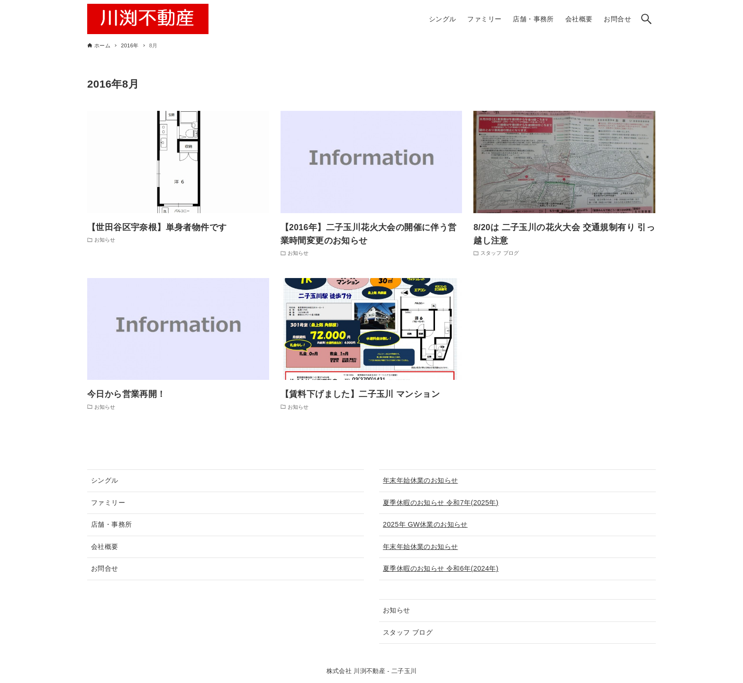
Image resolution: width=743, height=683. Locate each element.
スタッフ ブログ (408, 632)
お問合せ (104, 568)
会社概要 (104, 546)
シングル (104, 480)
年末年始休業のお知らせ (420, 480)
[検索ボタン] (646, 18)
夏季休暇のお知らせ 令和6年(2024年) (440, 568)
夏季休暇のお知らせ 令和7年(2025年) (440, 502)
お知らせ (396, 610)
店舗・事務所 (111, 524)
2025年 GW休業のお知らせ (425, 524)
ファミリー (108, 502)
